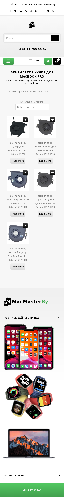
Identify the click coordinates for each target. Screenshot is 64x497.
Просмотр (25, 119)
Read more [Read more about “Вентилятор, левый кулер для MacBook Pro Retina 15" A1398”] (45, 160)
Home (9, 80)
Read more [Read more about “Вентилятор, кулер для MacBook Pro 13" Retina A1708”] (18, 160)
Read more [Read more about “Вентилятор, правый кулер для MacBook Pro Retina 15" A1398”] (45, 213)
